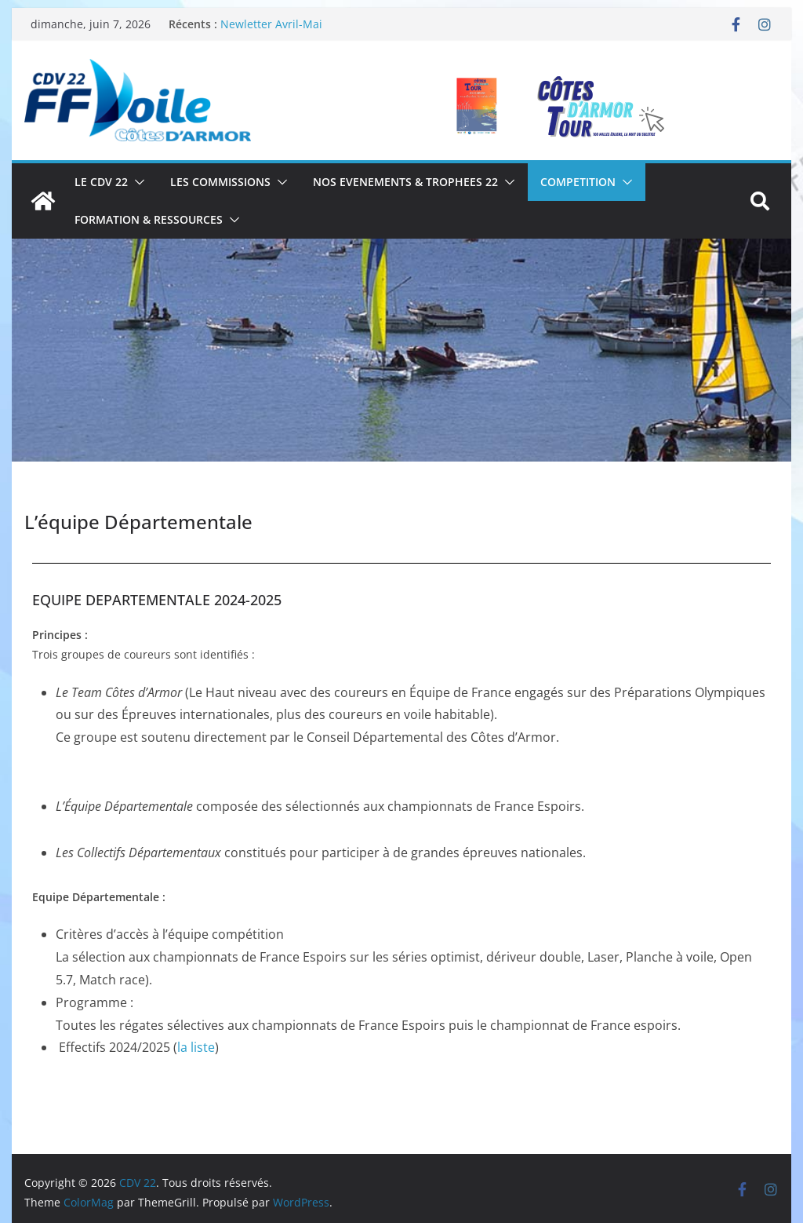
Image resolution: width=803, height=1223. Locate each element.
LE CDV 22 (101, 181)
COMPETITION (578, 181)
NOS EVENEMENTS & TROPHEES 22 (405, 181)
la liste (196, 1047)
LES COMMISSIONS (220, 181)
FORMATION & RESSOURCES (148, 219)
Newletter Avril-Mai (271, 23)
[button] (136, 182)
